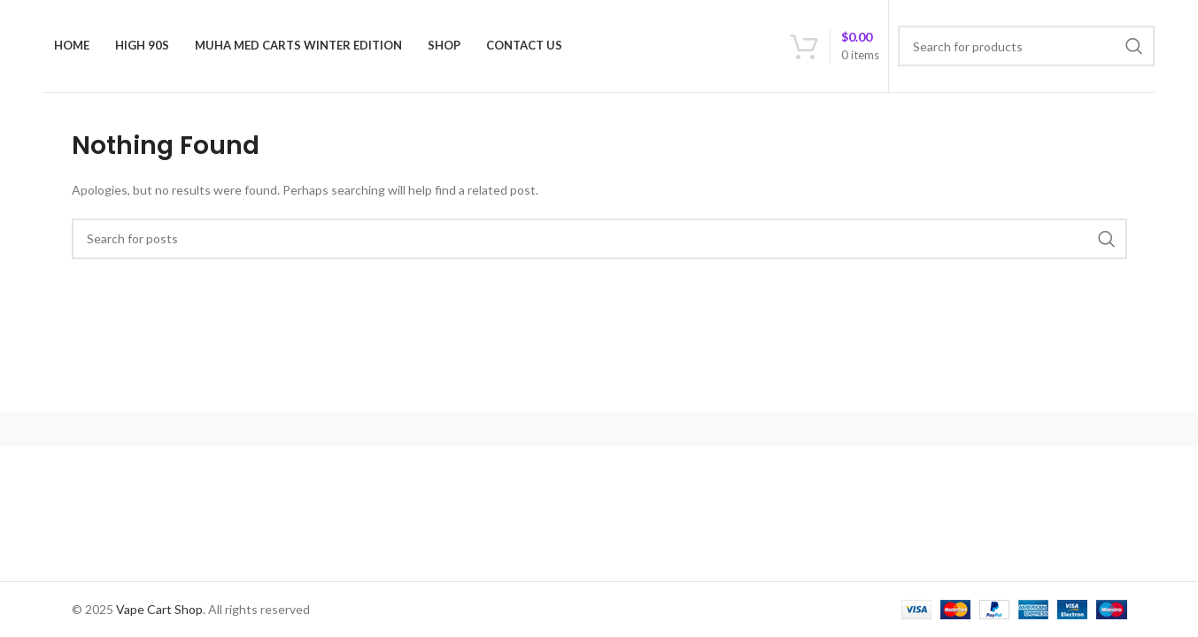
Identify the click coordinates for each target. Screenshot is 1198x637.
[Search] (1026, 46)
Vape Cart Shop (159, 609)
